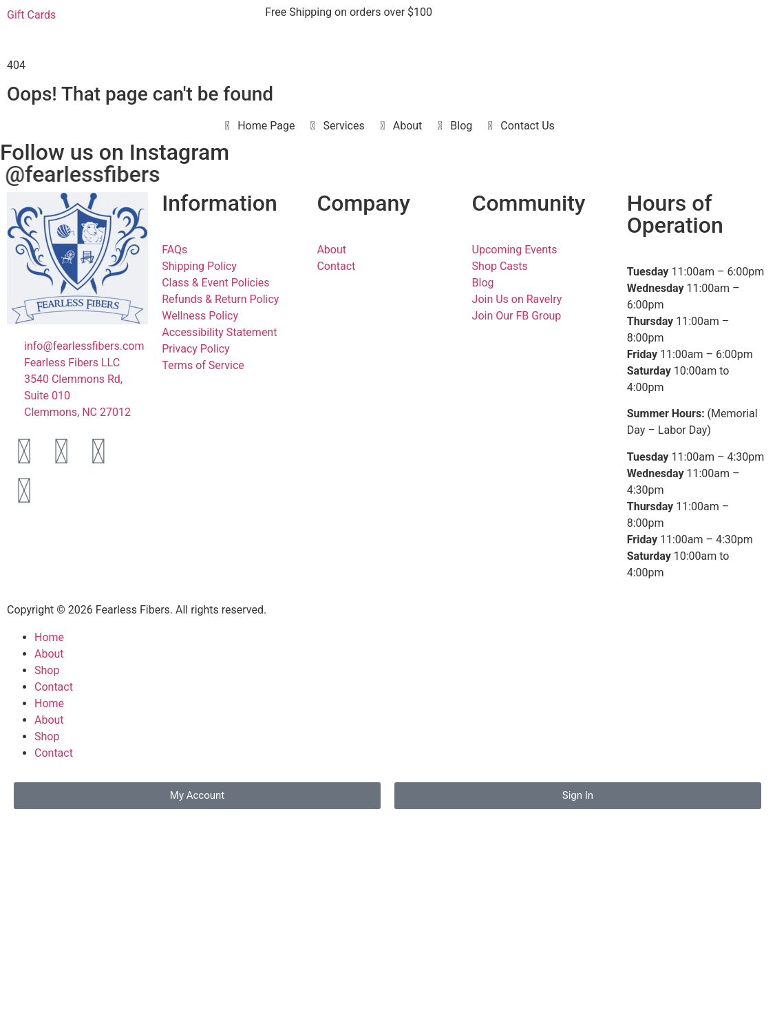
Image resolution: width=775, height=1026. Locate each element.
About (49, 653)
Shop (46, 670)
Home (49, 637)
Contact (53, 686)
